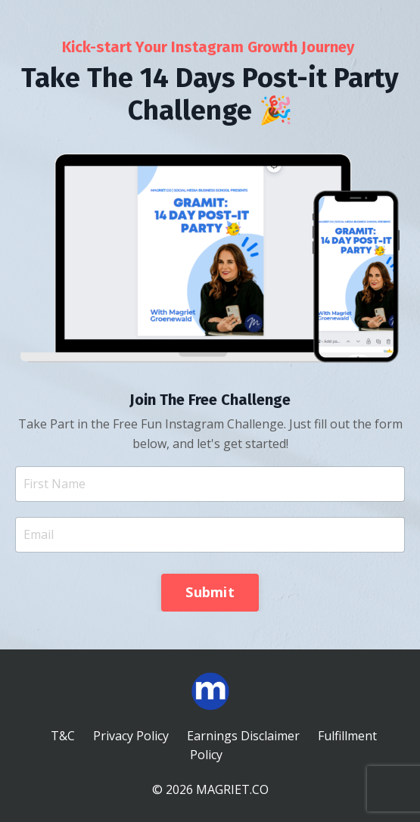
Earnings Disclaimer (243, 735)
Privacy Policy (131, 735)
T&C (63, 735)
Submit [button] (210, 592)
